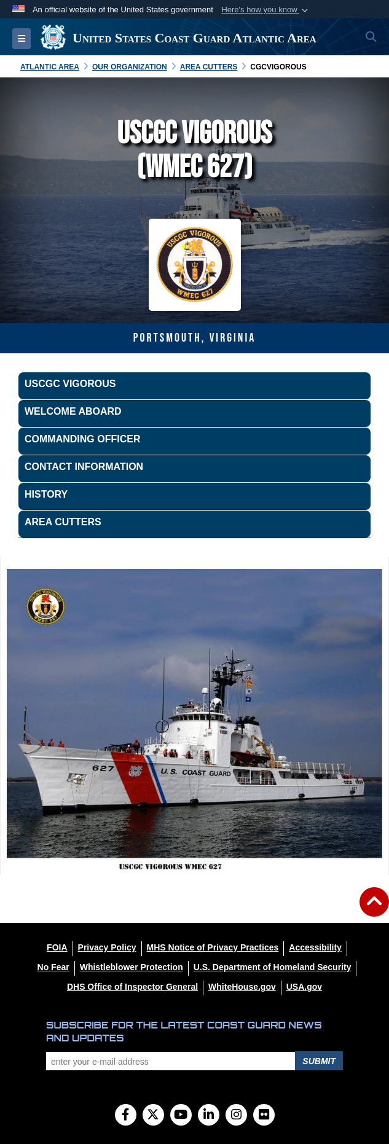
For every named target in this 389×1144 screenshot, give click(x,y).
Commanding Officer (82, 439)
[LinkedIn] (208, 1116)
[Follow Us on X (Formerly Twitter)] (153, 1116)
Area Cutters (63, 522)
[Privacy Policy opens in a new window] (107, 947)
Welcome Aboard (73, 411)
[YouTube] (181, 1116)
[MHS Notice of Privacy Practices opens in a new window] (213, 947)
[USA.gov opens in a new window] (304, 987)
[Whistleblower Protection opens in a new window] (131, 967)
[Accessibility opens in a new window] (315, 947)
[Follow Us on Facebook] (125, 1116)
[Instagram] (236, 1116)
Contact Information (84, 466)
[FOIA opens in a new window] (57, 947)
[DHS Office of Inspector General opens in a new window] (132, 987)
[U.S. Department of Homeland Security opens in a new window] (273, 967)
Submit (319, 1061)
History (46, 494)
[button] (265, 10)
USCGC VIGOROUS (70, 383)
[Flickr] (264, 1116)
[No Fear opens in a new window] (53, 967)
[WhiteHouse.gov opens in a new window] (242, 987)
